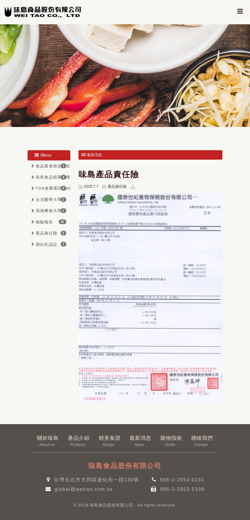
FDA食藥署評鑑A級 (53, 188)
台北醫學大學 (49, 199)
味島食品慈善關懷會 (53, 177)
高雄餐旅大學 (49, 210)
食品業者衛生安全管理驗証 (53, 166)
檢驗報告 (44, 222)
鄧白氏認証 (46, 244)
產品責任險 (46, 233)
